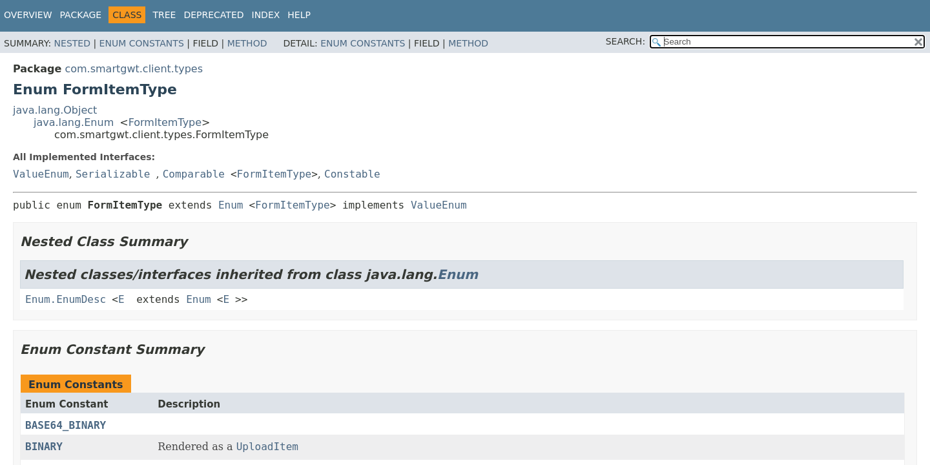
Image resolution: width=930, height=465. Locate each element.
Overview (28, 15)
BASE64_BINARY (65, 425)
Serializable (113, 174)
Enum (230, 205)
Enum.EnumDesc (65, 299)
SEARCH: (625, 41)
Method (247, 43)
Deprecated (213, 15)
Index (266, 15)
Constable (352, 174)
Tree (164, 15)
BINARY (44, 446)
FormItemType (165, 122)
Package (81, 15)
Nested (72, 43)
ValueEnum (41, 174)
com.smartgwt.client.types (134, 69)
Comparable (194, 174)
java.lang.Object (55, 110)
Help (299, 15)
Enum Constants (141, 43)
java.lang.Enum (74, 122)
